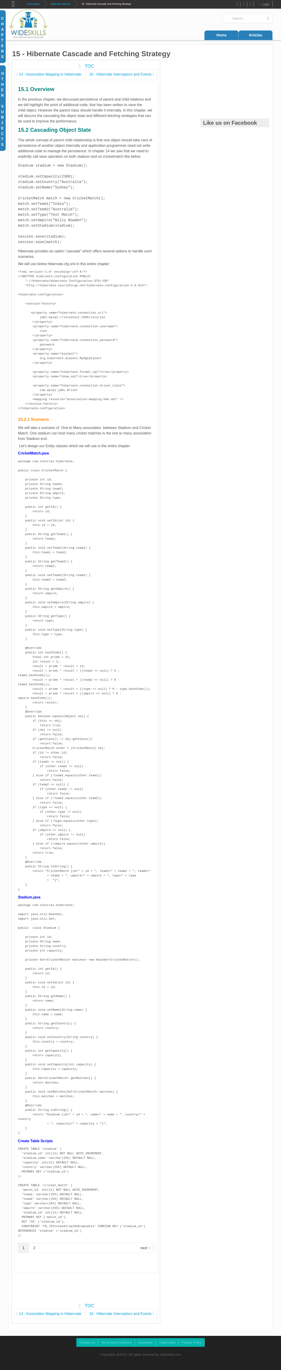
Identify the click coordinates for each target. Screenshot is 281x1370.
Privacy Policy (191, 1342)
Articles (255, 35)
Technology (33, 4)
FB (237, 5)
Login (263, 4)
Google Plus (250, 5)
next (143, 1248)
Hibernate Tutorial (60, 4)
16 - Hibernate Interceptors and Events (121, 74)
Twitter (243, 5)
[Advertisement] (97, 1290)
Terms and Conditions (116, 1342)
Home (221, 35)
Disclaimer (145, 1342)
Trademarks (167, 1342)
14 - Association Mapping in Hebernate (49, 74)
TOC (85, 65)
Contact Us (87, 1342)
